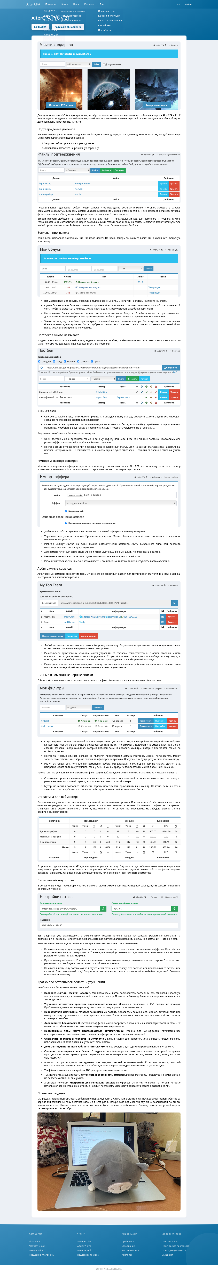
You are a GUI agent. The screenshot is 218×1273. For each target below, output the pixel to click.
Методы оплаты (171, 1241)
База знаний (128, 1245)
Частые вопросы (130, 1250)
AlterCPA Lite (84, 1241)
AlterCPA (33, 4)
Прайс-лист (128, 1241)
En (178, 4)
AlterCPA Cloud (37, 1245)
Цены (76, 4)
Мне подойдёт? (37, 1250)
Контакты (89, 4)
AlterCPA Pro (35, 1241)
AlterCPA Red (84, 1250)
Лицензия (167, 1254)
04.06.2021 (40, 27)
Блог (102, 4)
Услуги (64, 4)
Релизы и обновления (68, 27)
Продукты (50, 4)
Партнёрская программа (175, 1245)
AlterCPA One (84, 1245)
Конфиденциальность (174, 1250)
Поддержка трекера (88, 1254)
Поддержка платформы (41, 1254)
